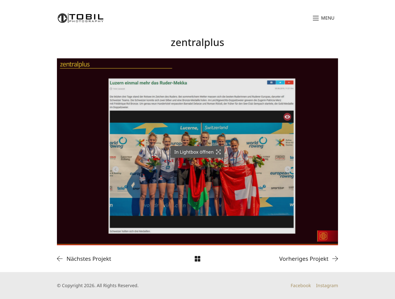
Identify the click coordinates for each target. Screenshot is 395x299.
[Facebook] (301, 285)
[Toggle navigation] (324, 18)
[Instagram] (327, 285)
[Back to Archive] (197, 259)
